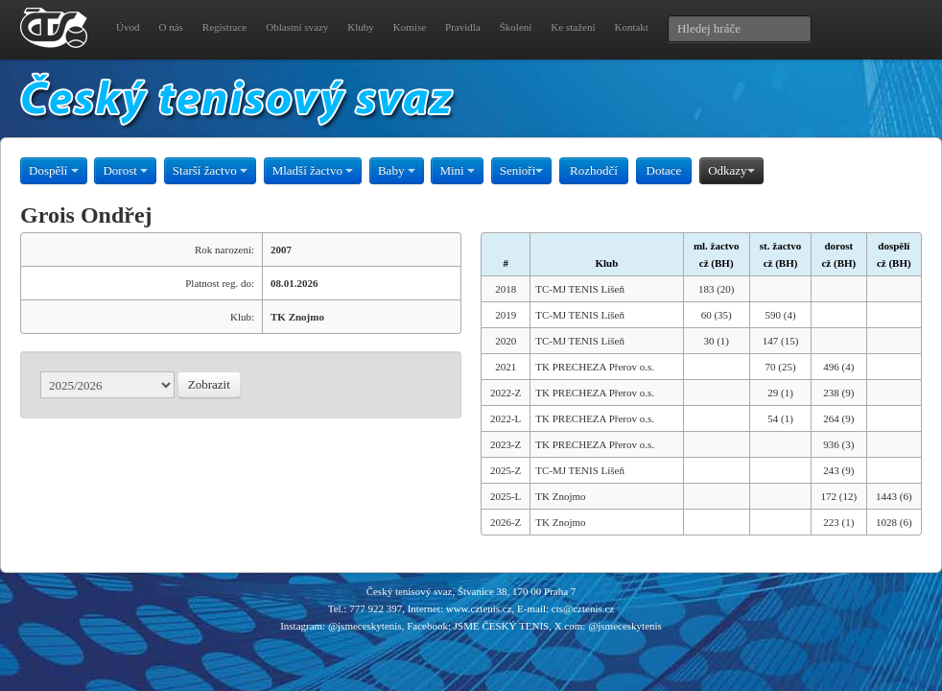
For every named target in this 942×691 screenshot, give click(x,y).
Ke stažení (573, 27)
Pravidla (463, 27)
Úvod (127, 27)
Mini (457, 170)
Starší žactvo (210, 170)
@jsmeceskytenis (365, 625)
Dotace (664, 170)
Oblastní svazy (297, 27)
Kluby (360, 27)
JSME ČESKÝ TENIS (501, 625)
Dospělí (54, 170)
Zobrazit (209, 384)
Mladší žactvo (313, 170)
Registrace (224, 27)
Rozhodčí (594, 170)
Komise (409, 27)
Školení (516, 27)
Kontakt (631, 27)
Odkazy (731, 170)
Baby (396, 170)
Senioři (522, 170)
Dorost (125, 170)
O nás (170, 27)
